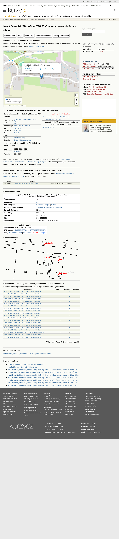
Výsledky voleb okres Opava (52, 119)
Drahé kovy (48, 407)
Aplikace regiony (90, 61)
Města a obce (69, 396)
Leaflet (6, 105)
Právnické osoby (48, 127)
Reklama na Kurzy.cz (89, 423)
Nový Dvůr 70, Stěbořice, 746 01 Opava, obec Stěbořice (22, 296)
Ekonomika (47, 401)
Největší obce (25, 16)
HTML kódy (97, 432)
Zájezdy (96, 1)
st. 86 (38, 202)
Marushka (27, 233)
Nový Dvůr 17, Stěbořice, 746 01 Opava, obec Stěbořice (22, 320)
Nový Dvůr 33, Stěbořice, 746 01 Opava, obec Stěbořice (22, 308)
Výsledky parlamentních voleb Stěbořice (56, 117)
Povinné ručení (7, 414)
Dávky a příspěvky (30, 408)
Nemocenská (28, 410)
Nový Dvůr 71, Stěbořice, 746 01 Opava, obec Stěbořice (22, 337)
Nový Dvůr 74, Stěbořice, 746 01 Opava (42, 19)
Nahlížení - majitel (43, 205)
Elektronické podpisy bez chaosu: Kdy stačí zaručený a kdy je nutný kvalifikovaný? (101, 129)
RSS (89, 432)
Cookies (58, 423)
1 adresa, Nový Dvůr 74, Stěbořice (49, 207)
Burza (46, 396)
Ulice (93, 94)
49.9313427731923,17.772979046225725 (30, 230)
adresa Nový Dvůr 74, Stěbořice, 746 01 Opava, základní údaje (27, 354)
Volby (86, 406)
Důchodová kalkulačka (10, 399)
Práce (88, 6)
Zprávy (10, 6)
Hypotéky (57, 6)
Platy (36, 404)
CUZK (53, 205)
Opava (16, 135)
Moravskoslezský (19, 138)
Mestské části (108, 94)
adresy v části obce (61, 36)
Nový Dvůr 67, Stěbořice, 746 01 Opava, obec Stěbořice (22, 327)
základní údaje (9, 36)
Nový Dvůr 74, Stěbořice (22, 126)
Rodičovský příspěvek (10, 406)
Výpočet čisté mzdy (9, 396)
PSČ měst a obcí (89, 64)
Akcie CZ (16, 6)
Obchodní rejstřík (88, 1)
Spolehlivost (96, 396)
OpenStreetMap (14, 105)
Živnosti (95, 87)
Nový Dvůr (17, 128)
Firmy (91, 87)
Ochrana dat (49, 423)
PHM (50, 412)
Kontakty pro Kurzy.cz (89, 429)
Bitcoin (50, 6)
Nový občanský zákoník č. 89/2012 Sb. (22, 367)
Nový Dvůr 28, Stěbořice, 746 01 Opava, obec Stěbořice (22, 294)
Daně (66, 414)
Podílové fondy (55, 399)
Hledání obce (11, 16)
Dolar (36, 399)
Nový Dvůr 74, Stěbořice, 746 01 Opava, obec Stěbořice (22, 299)
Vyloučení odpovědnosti (54, 426)
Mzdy (57, 401)
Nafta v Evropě (48, 414)
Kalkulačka (75, 6)
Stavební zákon (69, 412)
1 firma (100, 51)
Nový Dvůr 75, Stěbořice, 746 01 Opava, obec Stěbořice (22, 303)
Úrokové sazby (28, 396)
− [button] (76, 103)
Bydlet (111, 1)
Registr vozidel (89, 399)
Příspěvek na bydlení (9, 404)
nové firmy (29, 36)
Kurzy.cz (5, 19)
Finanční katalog (90, 403)
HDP (53, 401)
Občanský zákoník (70, 406)
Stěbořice (17, 133)
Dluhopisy (47, 399)
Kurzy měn (32, 6)
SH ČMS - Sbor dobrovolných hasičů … (28, 183)
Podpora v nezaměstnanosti (32, 413)
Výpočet (14, 393)
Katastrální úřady (70, 401)
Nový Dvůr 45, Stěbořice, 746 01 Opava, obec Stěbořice (22, 335)
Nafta (59, 412)
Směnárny (27, 399)
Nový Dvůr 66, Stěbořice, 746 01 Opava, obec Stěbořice (22, 330)
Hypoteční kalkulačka (9, 412)
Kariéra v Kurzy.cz (88, 426)
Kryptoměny (47, 404)
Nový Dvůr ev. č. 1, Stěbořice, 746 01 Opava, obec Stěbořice (24, 332)
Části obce (99, 94)
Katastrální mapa (15, 233)
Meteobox (106, 1)
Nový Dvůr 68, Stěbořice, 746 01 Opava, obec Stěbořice (22, 325)
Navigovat (17, 151)
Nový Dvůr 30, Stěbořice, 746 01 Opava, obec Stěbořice (22, 291)
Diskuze (98, 6)
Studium (116, 1)
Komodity (40, 6)
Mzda (33, 404)
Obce (89, 94)
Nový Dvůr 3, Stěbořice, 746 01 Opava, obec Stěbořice (22, 301)
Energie (68, 6)
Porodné (35, 410)
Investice (47, 393)
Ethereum (60, 404)
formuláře (71, 414)
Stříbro (60, 410)
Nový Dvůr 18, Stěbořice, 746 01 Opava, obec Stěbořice (22, 311)
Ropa (45, 412)
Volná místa (32, 402)
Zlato (45, 6)
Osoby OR (102, 87)
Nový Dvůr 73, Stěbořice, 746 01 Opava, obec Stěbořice (22, 306)
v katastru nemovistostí (36, 46)
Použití (83, 432)
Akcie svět (24, 6)
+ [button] (76, 100)
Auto (86, 396)
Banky (26, 393)
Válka (93, 6)
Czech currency (89, 412)
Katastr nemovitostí (89, 66)
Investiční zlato (52, 410)
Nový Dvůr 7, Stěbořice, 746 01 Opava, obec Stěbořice (22, 318)
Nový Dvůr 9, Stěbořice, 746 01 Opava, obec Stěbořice (22, 313)
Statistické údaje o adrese (22, 140)
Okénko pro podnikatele (92, 121)
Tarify (63, 6)
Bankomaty (33, 393)
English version (90, 409)
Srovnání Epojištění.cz (90, 76)
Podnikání (68, 393)
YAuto (100, 1)
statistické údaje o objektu (37, 162)
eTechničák (93, 401)
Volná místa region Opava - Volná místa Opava (25, 364)
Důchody (26, 415)
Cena (90, 396)
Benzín (54, 412)
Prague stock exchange (92, 414)
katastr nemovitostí (43, 36)
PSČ (56, 16)
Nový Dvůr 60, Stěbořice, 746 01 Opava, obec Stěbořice (22, 323)
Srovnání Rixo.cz (89, 79)
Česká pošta (66, 16)
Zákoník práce (69, 409)
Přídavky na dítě (8, 401)
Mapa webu (92, 406)
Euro (32, 399)
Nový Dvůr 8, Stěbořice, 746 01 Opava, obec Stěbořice (22, 315)
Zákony (82, 6)
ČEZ (50, 396)
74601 (16, 123)
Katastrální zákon (89, 68)
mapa (20, 36)
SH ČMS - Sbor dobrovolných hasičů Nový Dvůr (38, 69)
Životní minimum (8, 409)
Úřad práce (27, 404)
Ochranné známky (70, 404)
